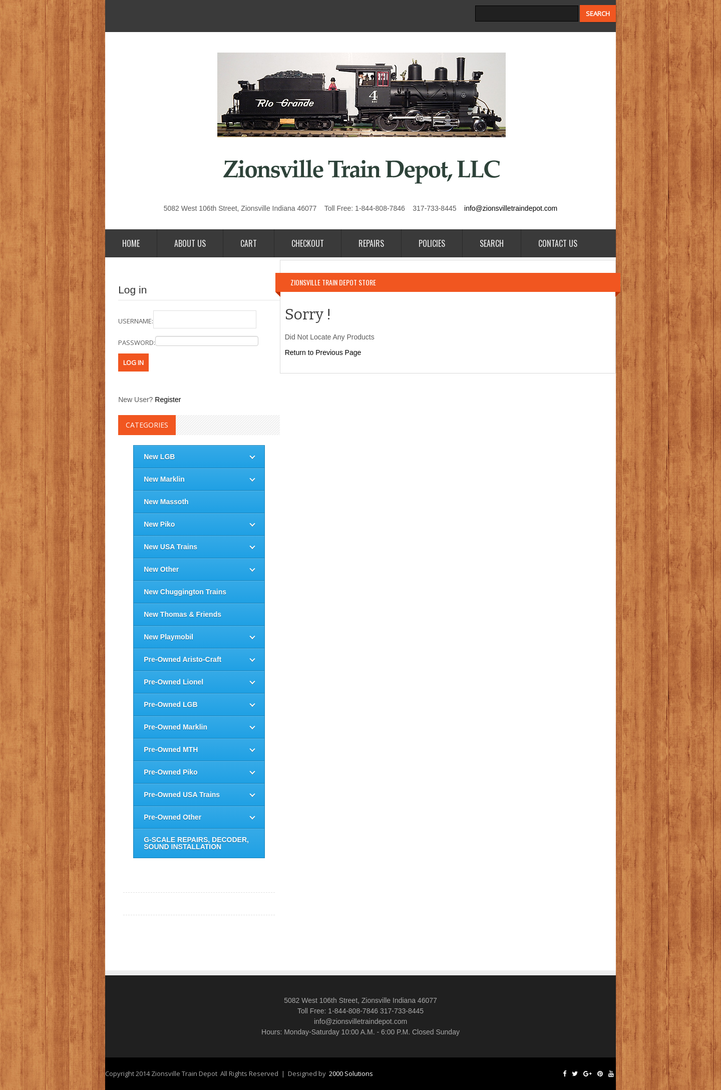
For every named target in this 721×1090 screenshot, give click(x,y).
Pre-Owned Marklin (175, 727)
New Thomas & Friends (182, 614)
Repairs (371, 243)
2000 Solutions (351, 1073)
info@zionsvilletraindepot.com (510, 208)
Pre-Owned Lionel (173, 682)
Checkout (307, 243)
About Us (190, 243)
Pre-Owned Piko (170, 772)
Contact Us (557, 243)
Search (492, 243)
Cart (248, 243)
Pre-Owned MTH (171, 750)
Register (168, 400)
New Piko (159, 524)
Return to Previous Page (323, 352)
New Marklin (164, 479)
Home (131, 243)
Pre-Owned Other (172, 817)
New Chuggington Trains (185, 592)
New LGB (159, 457)
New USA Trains (170, 547)
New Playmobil (168, 637)
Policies (432, 243)
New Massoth (166, 502)
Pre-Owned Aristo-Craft (182, 659)
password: (188, 341)
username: (187, 319)
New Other (161, 569)
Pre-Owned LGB (170, 704)
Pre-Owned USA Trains (182, 795)
